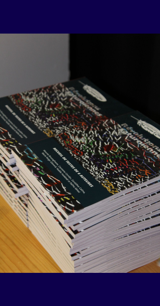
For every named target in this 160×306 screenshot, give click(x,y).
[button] (22, 262)
